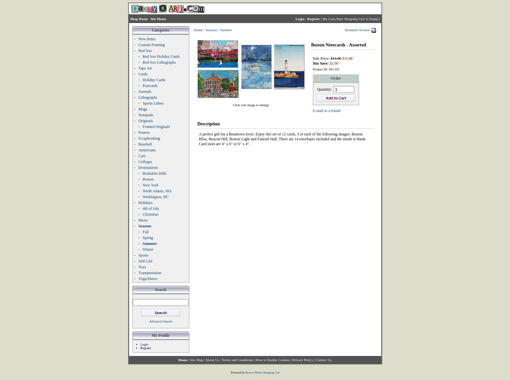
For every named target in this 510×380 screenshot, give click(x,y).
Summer (226, 30)
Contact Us (324, 360)
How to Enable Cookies (273, 360)
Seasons (211, 30)
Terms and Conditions (237, 360)
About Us (212, 360)
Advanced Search (160, 321)
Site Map (196, 360)
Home (198, 30)
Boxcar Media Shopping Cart (263, 372)
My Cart (328, 19)
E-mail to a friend (327, 110)
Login (144, 344)
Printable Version (357, 30)
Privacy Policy (302, 360)
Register (146, 348)
